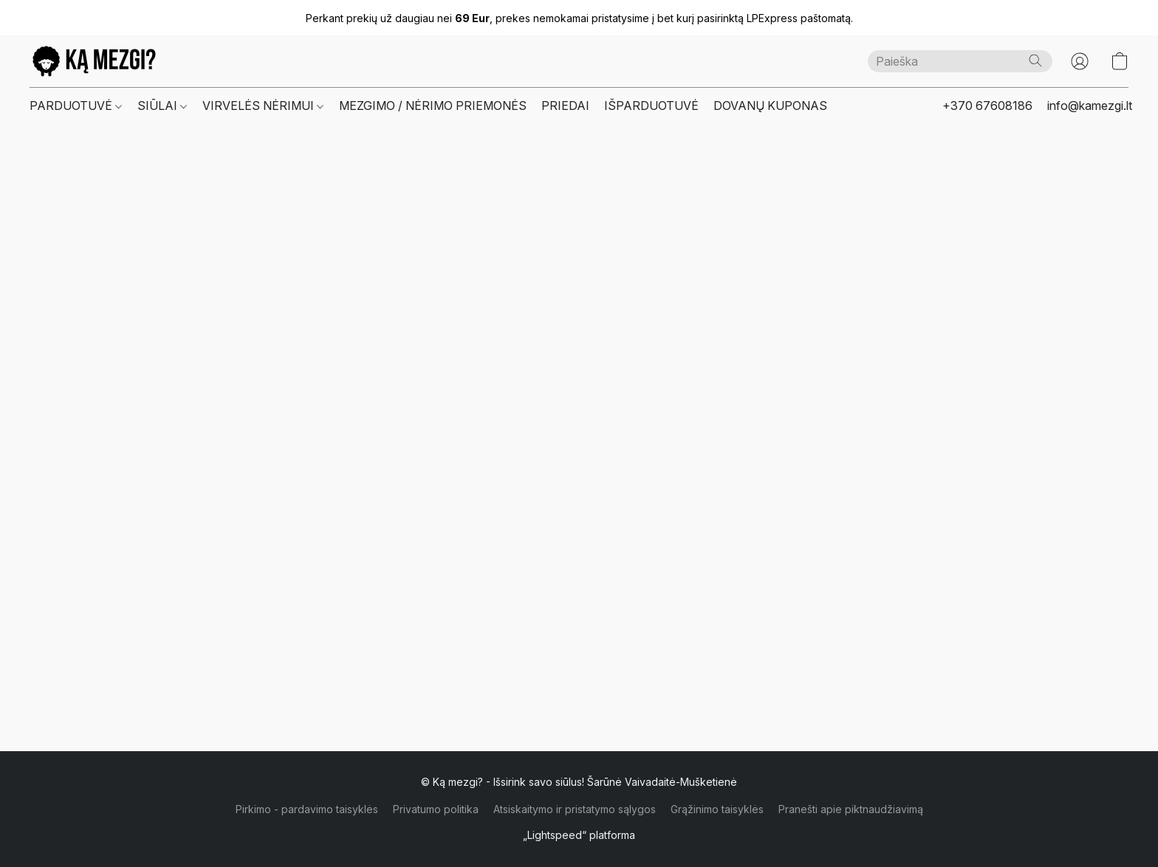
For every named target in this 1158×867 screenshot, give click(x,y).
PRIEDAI (565, 105)
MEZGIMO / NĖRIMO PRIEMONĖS (433, 105)
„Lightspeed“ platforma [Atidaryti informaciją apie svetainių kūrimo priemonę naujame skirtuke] (579, 835)
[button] (94, 61)
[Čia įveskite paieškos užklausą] (960, 61)
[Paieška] (1035, 60)
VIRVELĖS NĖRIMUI (262, 105)
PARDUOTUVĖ (76, 105)
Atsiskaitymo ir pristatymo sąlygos (574, 809)
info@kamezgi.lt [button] (1089, 105)
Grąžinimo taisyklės (717, 809)
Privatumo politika (436, 809)
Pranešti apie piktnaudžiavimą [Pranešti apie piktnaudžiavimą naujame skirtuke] (850, 809)
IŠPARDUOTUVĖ (651, 105)
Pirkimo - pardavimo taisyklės (307, 809)
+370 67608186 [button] (987, 105)
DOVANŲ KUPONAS (770, 105)
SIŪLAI (162, 105)
